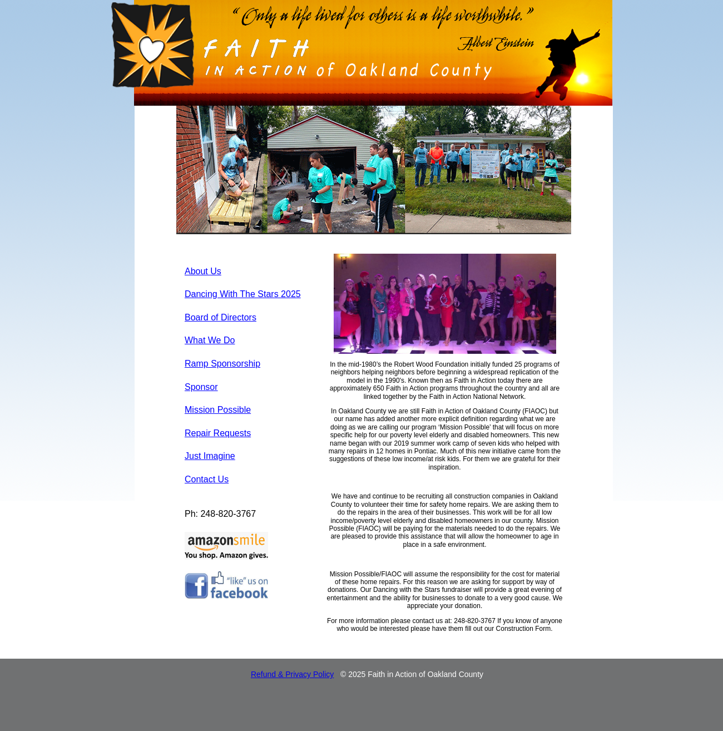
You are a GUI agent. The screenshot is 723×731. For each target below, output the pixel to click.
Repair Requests (218, 433)
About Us (203, 271)
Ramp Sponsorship (222, 363)
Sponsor (201, 387)
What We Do (210, 340)
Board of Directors (220, 317)
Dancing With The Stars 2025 (243, 294)
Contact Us (207, 479)
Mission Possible (218, 409)
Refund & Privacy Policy (292, 674)
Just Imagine (210, 456)
